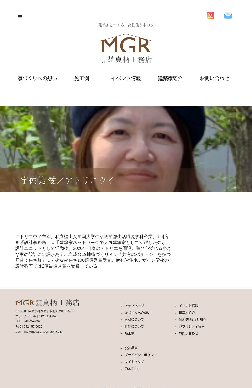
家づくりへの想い (37, 78)
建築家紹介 (170, 78)
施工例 (81, 78)
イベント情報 (126, 78)
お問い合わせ (214, 78)
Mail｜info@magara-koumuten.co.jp (39, 331)
